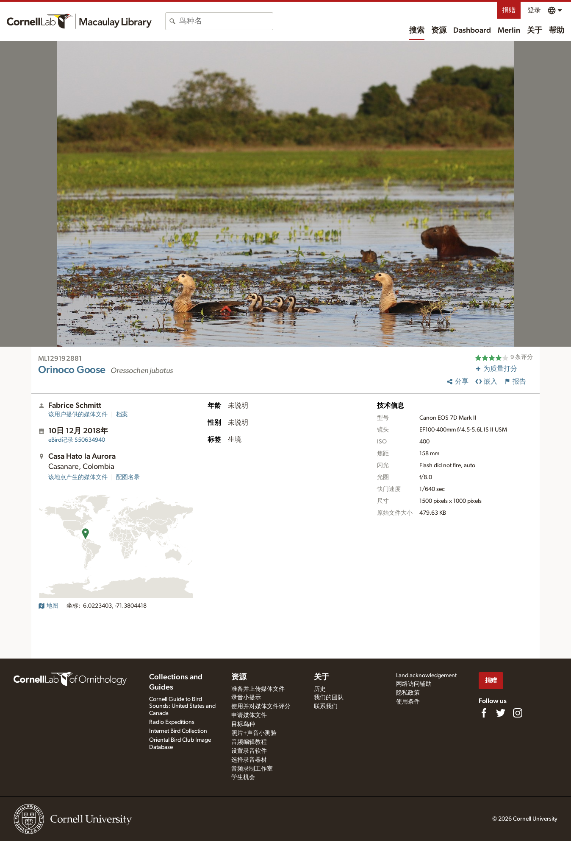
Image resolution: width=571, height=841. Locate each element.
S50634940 (76, 440)
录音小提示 (246, 698)
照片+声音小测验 (254, 733)
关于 (534, 30)
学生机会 (243, 777)
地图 (48, 606)
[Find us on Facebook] (484, 713)
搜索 (416, 30)
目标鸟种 (243, 724)
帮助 (556, 30)
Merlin (509, 30)
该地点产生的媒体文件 (78, 477)
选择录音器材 (249, 760)
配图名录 (128, 477)
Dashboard (472, 30)
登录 (534, 10)
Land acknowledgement (426, 675)
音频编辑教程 (249, 742)
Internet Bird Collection (178, 731)
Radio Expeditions (171, 722)
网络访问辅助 (414, 684)
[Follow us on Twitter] (501, 713)
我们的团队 (329, 698)
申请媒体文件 (249, 715)
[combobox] (226, 21)
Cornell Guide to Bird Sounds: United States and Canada (182, 706)
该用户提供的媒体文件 (78, 415)
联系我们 (326, 706)
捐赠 (509, 10)
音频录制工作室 (252, 769)
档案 (122, 415)
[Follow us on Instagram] (518, 713)
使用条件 (408, 702)
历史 (320, 689)
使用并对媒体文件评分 (261, 706)
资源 (438, 30)
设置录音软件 (249, 751)
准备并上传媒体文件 (258, 689)
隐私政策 (408, 693)
